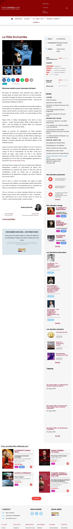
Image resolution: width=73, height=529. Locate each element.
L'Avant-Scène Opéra (61, 38)
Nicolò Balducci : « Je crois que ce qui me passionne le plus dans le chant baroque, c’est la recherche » (53, 276)
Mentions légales (26, 527)
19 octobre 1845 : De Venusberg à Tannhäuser (57, 416)
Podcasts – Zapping (49, 10)
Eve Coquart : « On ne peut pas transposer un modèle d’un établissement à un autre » (53, 300)
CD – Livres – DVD (35, 10)
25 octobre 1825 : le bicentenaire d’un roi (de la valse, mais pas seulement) (57, 394)
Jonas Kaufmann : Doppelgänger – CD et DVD (62, 211)
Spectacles (15, 10)
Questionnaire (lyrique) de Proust (62, 341)
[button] (24, 10)
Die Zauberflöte (61, 26)
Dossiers (61, 10)
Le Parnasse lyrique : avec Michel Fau (60, 166)
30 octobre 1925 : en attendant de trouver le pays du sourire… (57, 373)
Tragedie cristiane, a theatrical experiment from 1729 (59, 462)
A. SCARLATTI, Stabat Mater (61, 196)
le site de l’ (18, 148)
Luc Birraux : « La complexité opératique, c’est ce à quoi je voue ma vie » (53, 253)
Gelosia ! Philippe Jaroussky (57, 438)
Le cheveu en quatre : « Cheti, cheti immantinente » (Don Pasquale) (61, 182)
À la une (24, 10)
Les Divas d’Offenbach (22, 460)
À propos (40, 4)
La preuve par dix (61, 319)
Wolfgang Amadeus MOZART (62, 31)
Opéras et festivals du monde (60, 331)
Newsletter (32, 4)
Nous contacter (50, 4)
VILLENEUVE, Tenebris (61, 224)
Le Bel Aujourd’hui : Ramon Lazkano (60, 174)
